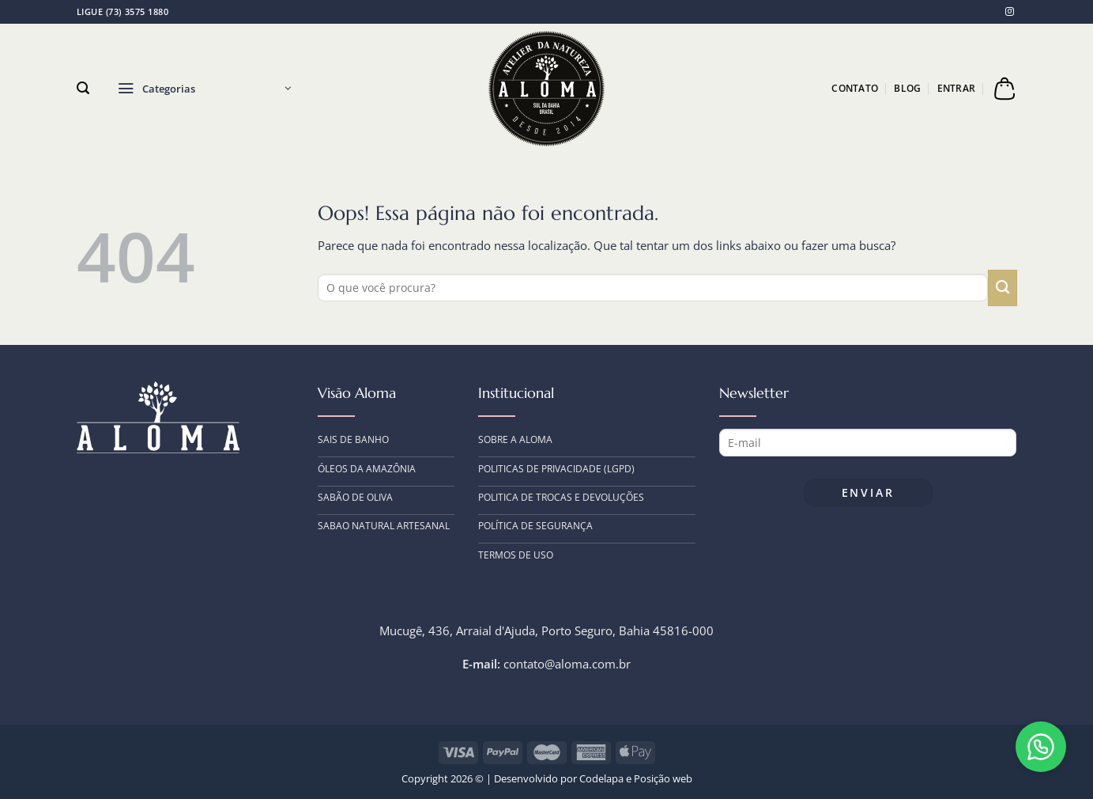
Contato (854, 88)
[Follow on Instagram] (1009, 11)
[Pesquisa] (83, 88)
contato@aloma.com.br (567, 664)
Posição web (663, 778)
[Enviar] (1002, 288)
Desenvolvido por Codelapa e (564, 778)
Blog (907, 88)
